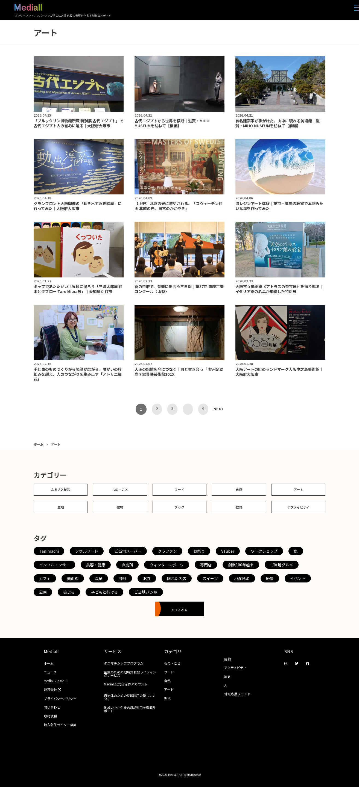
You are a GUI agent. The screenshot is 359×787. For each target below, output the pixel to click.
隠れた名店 (176, 578)
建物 (120, 507)
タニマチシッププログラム (123, 663)
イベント (297, 578)
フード (179, 489)
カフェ (45, 578)
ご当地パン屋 (145, 592)
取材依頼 (50, 716)
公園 (43, 592)
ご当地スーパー (128, 551)
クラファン (167, 551)
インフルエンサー (54, 564)
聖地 (60, 507)
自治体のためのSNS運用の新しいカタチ (130, 697)
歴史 (227, 676)
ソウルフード (86, 551)
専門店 (206, 564)
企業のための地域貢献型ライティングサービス (130, 673)
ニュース (50, 672)
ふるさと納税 (61, 489)
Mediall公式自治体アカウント (125, 684)
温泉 (99, 578)
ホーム (38, 444)
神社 (123, 578)
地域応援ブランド (237, 693)
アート (298, 489)
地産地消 (242, 578)
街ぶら (69, 592)
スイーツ (210, 578)
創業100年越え (241, 564)
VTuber (227, 551)
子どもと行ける (104, 592)
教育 (239, 507)
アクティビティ (298, 507)
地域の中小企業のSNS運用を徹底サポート (130, 709)
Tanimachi (49, 551)
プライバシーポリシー (60, 698)
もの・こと (120, 489)
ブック (179, 507)
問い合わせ (52, 707)
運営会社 (54, 689)
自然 (239, 489)
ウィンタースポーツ (167, 564)
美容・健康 (95, 564)
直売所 (127, 564)
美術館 (72, 578)
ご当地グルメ (281, 564)
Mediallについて (56, 680)
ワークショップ (264, 551)
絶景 (270, 578)
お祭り (199, 551)
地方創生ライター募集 (60, 724)
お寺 (147, 578)
